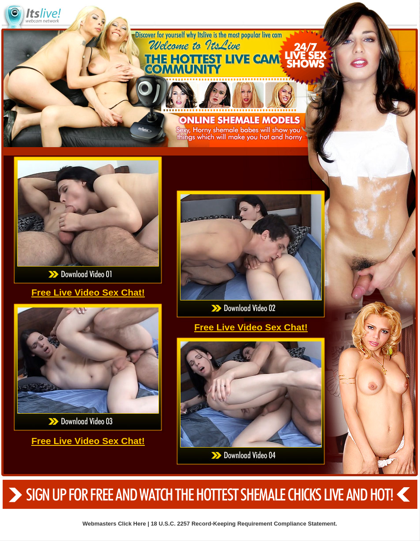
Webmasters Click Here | (116, 523)
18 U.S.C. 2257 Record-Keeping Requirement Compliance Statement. (244, 523)
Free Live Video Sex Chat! (88, 292)
